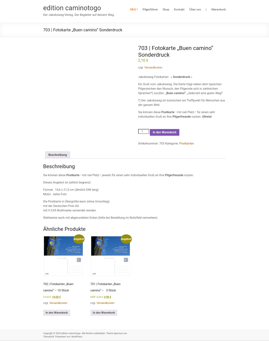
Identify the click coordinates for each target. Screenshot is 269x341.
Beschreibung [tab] (57, 155)
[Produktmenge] (143, 131)
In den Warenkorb (164, 132)
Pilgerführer (150, 9)
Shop (166, 9)
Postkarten (186, 143)
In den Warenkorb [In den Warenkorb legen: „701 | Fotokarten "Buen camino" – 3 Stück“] (105, 313)
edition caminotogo (72, 8)
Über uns (195, 9)
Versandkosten (153, 67)
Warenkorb (218, 9)
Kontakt (179, 9)
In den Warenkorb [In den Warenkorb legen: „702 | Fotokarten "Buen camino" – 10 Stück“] (58, 313)
